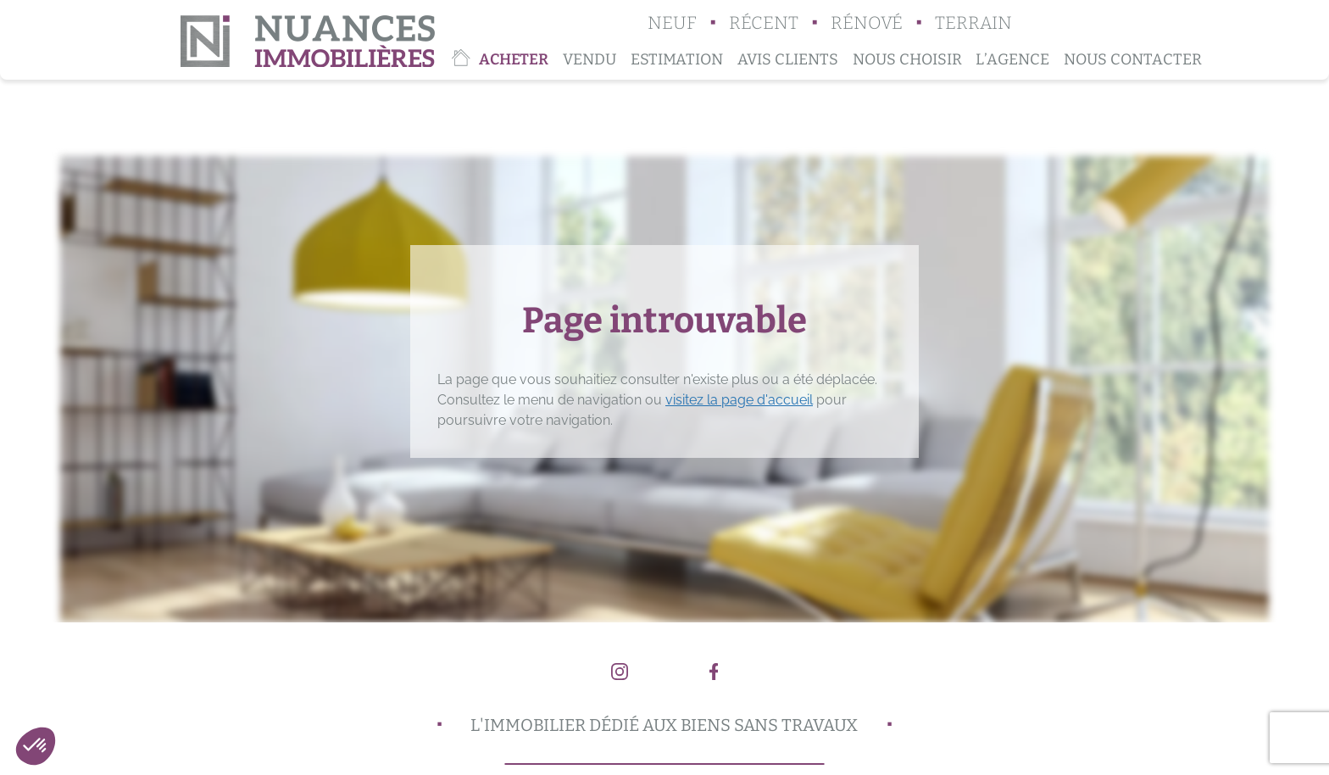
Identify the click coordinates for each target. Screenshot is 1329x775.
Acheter (513, 59)
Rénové (867, 23)
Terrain (973, 23)
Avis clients (787, 59)
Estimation (677, 59)
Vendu (589, 59)
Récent (763, 23)
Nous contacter (1133, 59)
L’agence (1012, 59)
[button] (35, 746)
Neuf (672, 23)
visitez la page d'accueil (739, 400)
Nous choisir (907, 59)
